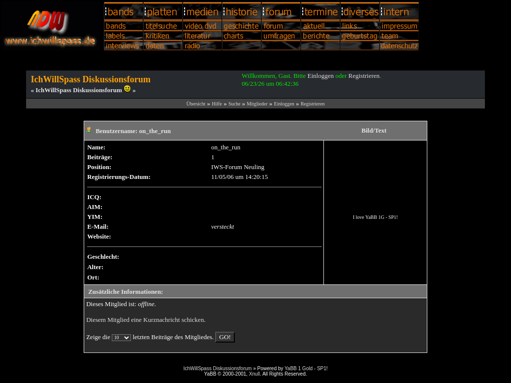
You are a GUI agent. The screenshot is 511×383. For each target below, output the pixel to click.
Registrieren (364, 75)
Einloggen (320, 75)
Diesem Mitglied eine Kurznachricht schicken (145, 319)
